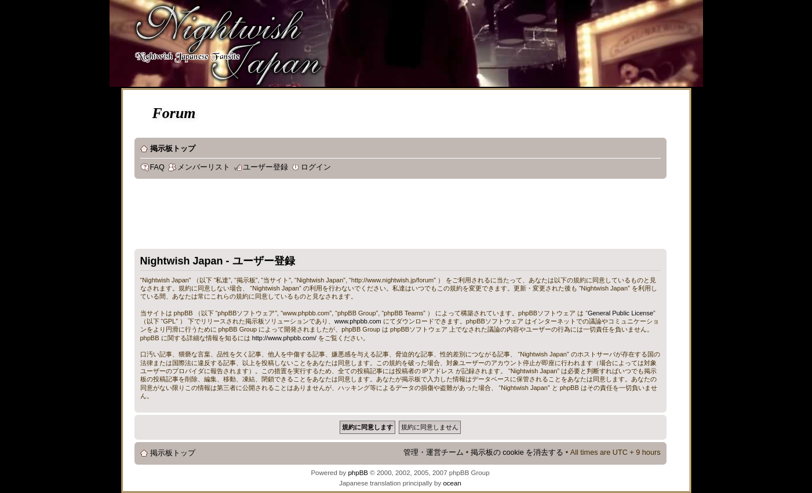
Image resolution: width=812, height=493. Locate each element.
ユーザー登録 (265, 167)
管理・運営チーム (433, 452)
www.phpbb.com (357, 321)
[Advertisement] (345, 216)
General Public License (620, 313)
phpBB (358, 472)
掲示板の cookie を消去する (517, 452)
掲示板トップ (172, 149)
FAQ (157, 167)
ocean (452, 483)
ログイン (316, 167)
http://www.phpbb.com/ (284, 337)
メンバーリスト (203, 167)
